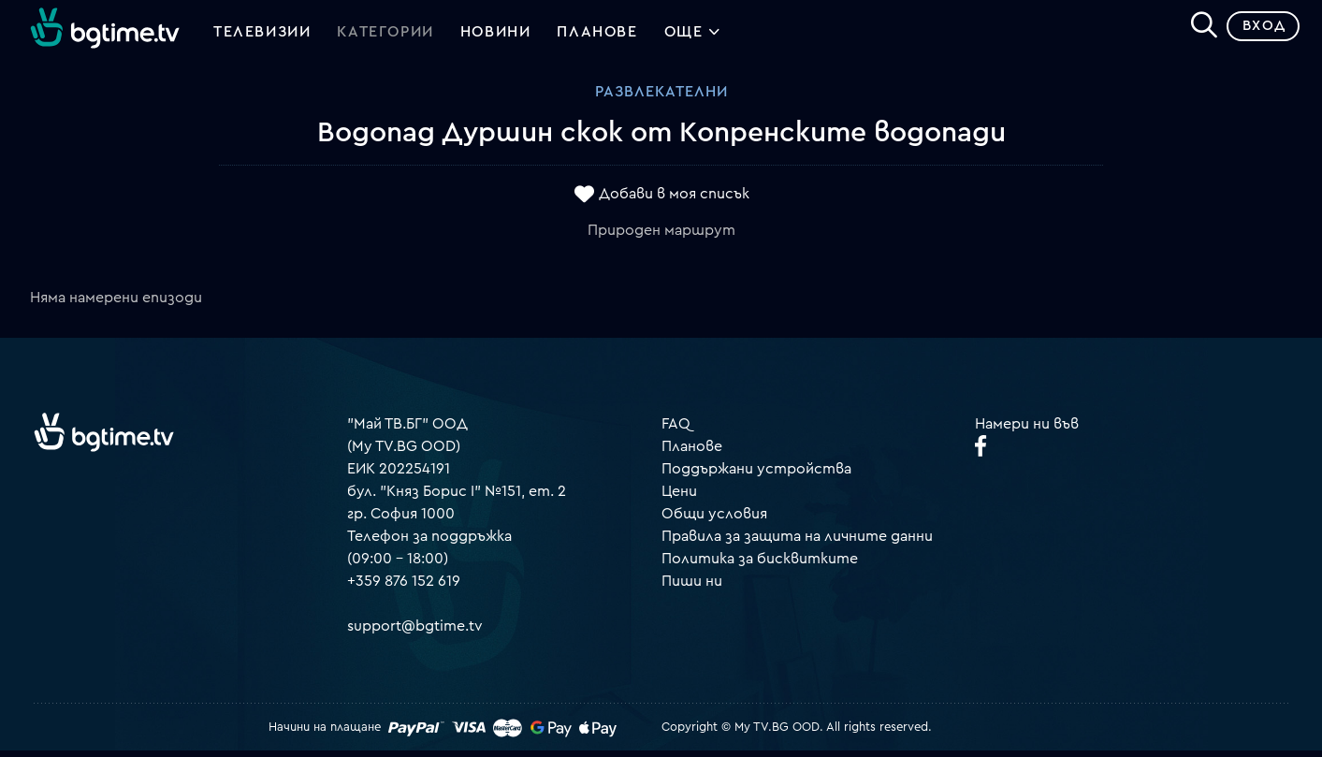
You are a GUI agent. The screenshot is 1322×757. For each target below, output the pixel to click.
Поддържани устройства (756, 474)
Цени (679, 496)
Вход (1257, 32)
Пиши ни (691, 586)
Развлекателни (661, 98)
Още (692, 37)
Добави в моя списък (674, 199)
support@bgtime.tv (415, 631)
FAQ (675, 429)
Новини (495, 35)
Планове (691, 451)
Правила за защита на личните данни (797, 541)
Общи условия (714, 519)
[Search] (1197, 29)
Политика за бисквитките (759, 564)
